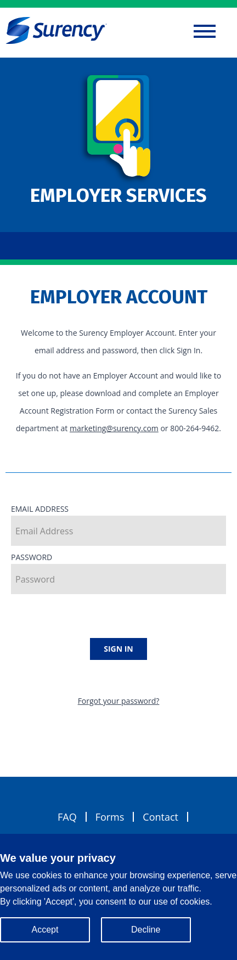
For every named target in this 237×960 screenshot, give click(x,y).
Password (118, 573)
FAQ (67, 817)
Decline (145, 929)
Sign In (118, 648)
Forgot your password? (119, 701)
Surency (56, 30)
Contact (160, 817)
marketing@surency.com (114, 428)
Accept (45, 929)
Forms (110, 817)
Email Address (118, 525)
